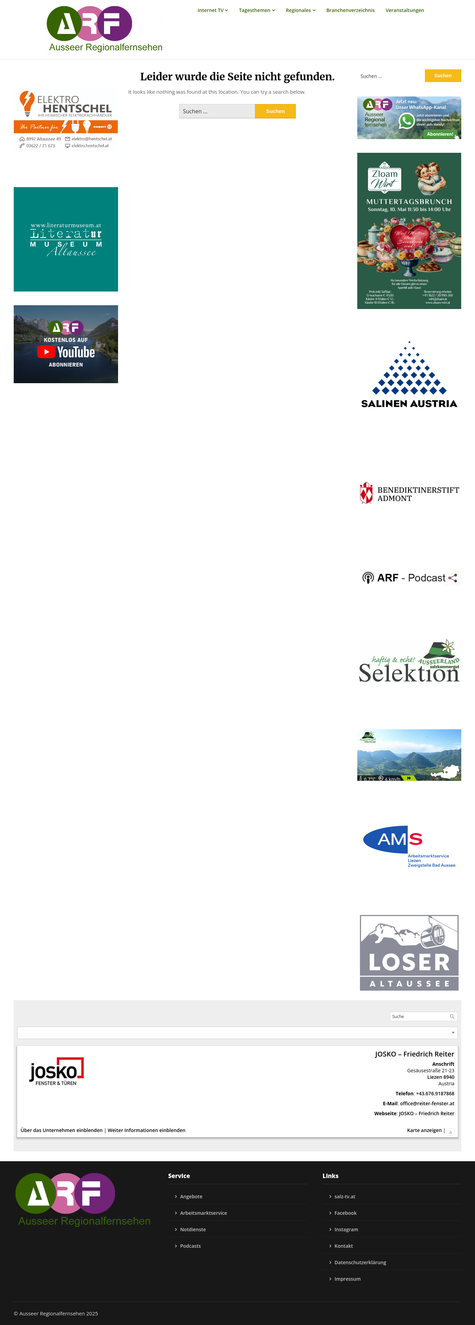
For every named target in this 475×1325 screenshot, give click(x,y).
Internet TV (211, 10)
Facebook (346, 1213)
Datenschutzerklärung (360, 1262)
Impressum (348, 1279)
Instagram (346, 1229)
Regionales (298, 10)
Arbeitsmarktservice (203, 1213)
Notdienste (193, 1229)
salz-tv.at (345, 1196)
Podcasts (190, 1246)
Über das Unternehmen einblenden (62, 1130)
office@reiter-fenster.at (427, 1103)
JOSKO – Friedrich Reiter (426, 1113)
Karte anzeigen (424, 1130)
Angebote (191, 1196)
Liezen (434, 1077)
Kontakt (344, 1246)
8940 (448, 1077)
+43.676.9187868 (435, 1093)
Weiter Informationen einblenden (146, 1130)
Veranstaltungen (405, 10)
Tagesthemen (254, 10)
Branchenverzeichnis (350, 10)
